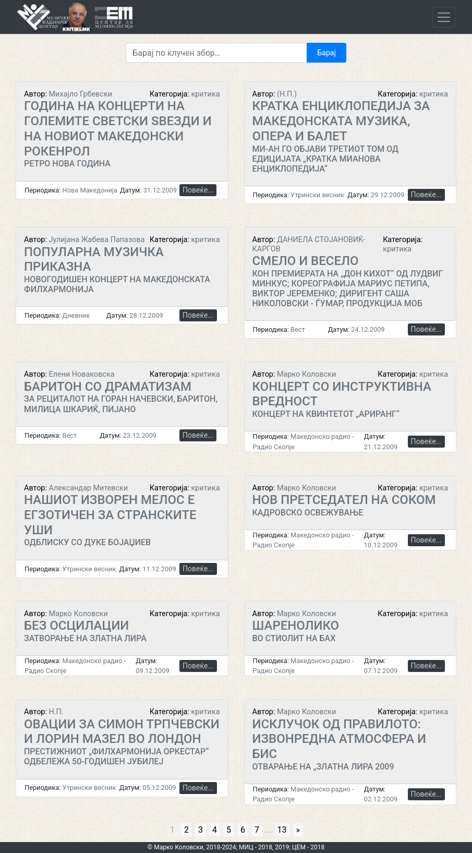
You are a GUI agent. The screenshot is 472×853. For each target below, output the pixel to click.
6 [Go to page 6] (242, 830)
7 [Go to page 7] (257, 830)
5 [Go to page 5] (228, 830)
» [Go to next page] (298, 830)
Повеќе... (198, 190)
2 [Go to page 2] (186, 830)
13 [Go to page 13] (282, 830)
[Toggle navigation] (443, 17)
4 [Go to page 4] (214, 830)
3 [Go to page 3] (200, 830)
